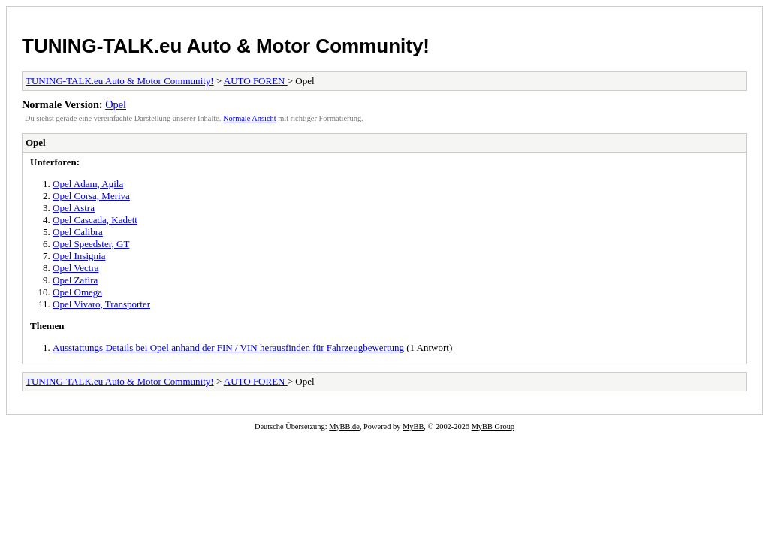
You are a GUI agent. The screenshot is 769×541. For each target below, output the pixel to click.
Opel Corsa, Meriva (91, 195)
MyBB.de (344, 426)
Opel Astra (74, 207)
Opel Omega (77, 292)
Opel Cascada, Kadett (95, 219)
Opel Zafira (75, 280)
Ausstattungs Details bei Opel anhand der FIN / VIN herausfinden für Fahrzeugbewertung (228, 347)
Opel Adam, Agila (88, 183)
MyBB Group (493, 426)
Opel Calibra (78, 231)
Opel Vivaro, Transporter (101, 304)
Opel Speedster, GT (91, 243)
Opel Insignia (79, 255)
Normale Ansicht (249, 118)
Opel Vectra (75, 268)
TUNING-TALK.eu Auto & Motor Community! (226, 46)
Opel (115, 104)
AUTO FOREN (256, 80)
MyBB (413, 426)
